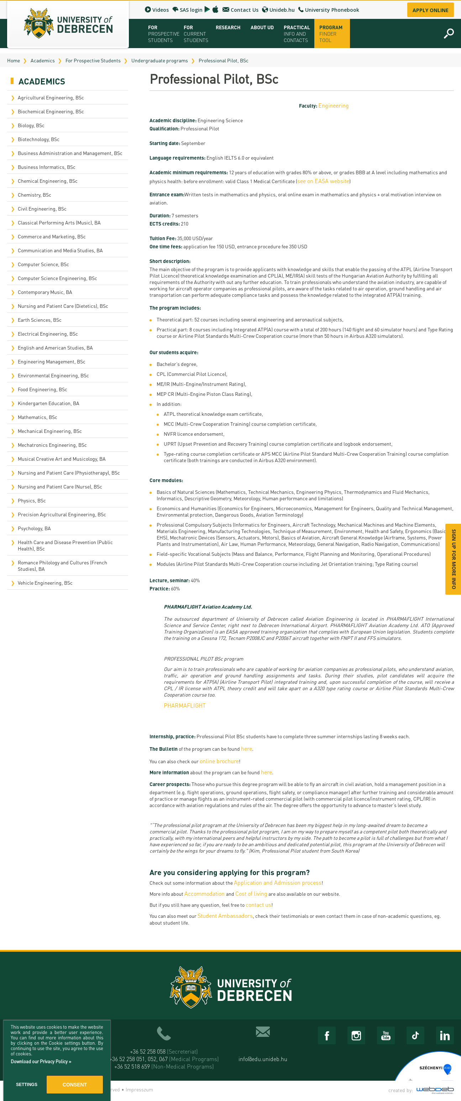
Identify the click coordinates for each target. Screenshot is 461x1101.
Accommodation (205, 893)
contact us (258, 904)
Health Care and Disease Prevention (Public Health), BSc (65, 545)
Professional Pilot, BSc (223, 60)
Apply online (431, 10)
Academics (43, 60)
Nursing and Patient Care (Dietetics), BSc (63, 306)
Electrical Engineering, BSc (48, 333)
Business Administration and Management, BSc (70, 153)
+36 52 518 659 (164, 1066)
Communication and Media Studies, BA (60, 250)
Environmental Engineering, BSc (53, 375)
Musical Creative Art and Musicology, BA (62, 458)
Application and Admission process (277, 882)
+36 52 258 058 (164, 1051)
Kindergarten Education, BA (48, 403)
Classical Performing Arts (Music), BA (59, 222)
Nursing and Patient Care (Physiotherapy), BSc (69, 472)
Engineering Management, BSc (51, 361)
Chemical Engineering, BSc (48, 180)
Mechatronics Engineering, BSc (52, 444)
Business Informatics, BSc (46, 167)
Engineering (333, 105)
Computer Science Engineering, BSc (57, 278)
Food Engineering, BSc (42, 389)
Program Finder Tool (330, 33)
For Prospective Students (93, 60)
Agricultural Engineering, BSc (51, 97)
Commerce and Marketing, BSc (52, 236)
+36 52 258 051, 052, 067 (164, 1059)
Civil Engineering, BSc (42, 208)
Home (13, 60)
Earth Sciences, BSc (40, 319)
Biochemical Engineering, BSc (51, 111)
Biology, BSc (31, 125)
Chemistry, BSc (34, 194)
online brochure (219, 761)
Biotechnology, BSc (38, 139)
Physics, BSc (32, 500)
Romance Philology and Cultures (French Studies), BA (62, 565)
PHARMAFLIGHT (185, 705)
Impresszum (139, 1089)
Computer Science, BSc (43, 264)
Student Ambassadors (225, 915)
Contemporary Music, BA (45, 292)
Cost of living (251, 893)
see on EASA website (323, 181)
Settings (26, 1084)
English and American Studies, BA (55, 347)
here (246, 748)
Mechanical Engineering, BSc (50, 431)
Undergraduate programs (159, 60)
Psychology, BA (34, 528)
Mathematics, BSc (37, 417)
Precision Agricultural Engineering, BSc (62, 514)
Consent (75, 1084)
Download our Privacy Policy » (41, 1061)
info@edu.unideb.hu (263, 1059)
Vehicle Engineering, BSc (45, 582)
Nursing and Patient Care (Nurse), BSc (60, 486)
